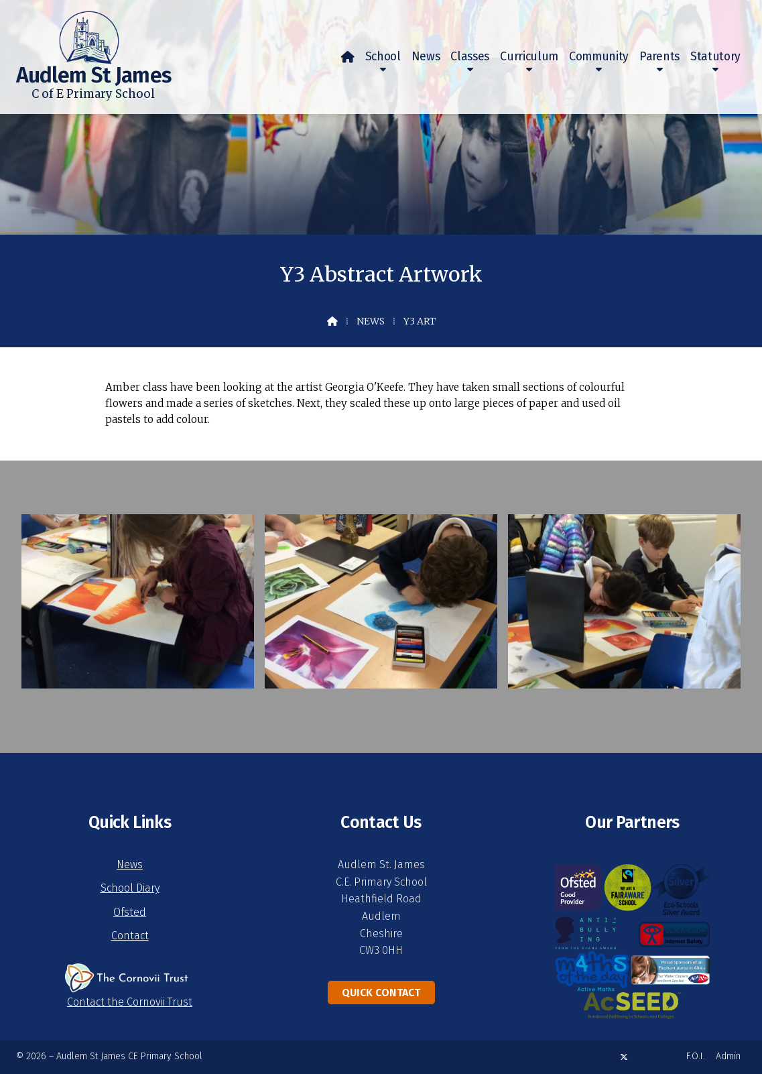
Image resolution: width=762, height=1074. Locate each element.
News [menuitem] (425, 57)
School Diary (130, 888)
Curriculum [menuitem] (529, 57)
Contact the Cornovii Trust (129, 1002)
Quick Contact (381, 992)
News (371, 321)
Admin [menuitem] (728, 1056)
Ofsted (129, 912)
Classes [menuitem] (469, 57)
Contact (130, 935)
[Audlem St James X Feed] (624, 1057)
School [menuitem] (383, 57)
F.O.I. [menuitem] (695, 1056)
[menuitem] (348, 57)
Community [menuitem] (599, 57)
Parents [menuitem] (659, 57)
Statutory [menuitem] (715, 57)
